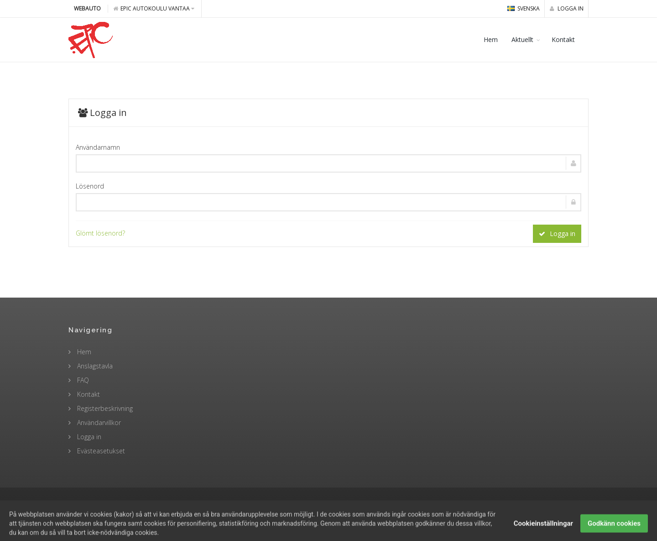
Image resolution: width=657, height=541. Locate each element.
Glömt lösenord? (100, 233)
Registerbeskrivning (104, 408)
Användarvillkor (98, 422)
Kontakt (563, 39)
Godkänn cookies (614, 530)
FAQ (82, 380)
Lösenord (90, 186)
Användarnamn (98, 147)
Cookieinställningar (543, 530)
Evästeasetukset (100, 450)
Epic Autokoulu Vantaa (153, 8)
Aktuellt (522, 39)
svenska (523, 8)
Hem (491, 39)
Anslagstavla (94, 366)
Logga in (567, 8)
